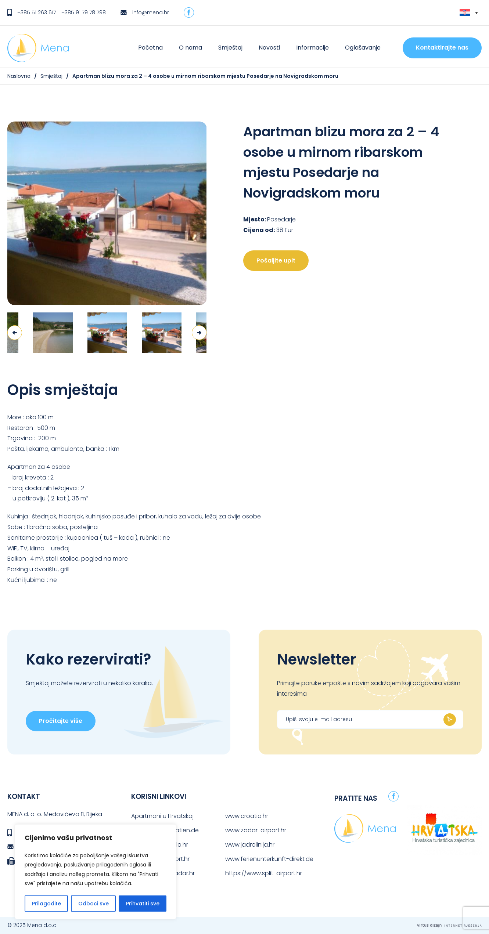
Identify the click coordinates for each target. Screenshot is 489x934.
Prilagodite (46, 903)
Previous (14, 332)
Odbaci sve (93, 903)
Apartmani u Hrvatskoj (162, 816)
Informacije (312, 47)
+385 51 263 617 (36, 12)
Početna (150, 47)
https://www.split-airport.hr (263, 873)
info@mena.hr (150, 12)
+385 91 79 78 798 (83, 12)
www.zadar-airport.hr (255, 830)
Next (199, 332)
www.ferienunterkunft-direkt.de (269, 859)
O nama (190, 47)
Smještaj (230, 47)
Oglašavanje (363, 47)
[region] (95, 871)
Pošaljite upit (275, 260)
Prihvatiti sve (142, 903)
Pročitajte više (60, 721)
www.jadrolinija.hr (249, 844)
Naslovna (18, 76)
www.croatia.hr (246, 816)
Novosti (269, 47)
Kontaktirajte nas (442, 47)
